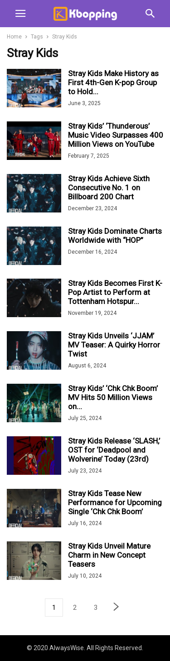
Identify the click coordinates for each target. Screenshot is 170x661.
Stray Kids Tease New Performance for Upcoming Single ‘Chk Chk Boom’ (115, 502)
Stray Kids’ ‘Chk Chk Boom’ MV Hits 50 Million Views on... (113, 397)
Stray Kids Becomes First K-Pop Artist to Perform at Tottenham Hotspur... (115, 292)
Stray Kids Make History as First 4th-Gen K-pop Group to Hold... (113, 82)
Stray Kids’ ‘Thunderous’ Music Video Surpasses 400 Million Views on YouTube (115, 135)
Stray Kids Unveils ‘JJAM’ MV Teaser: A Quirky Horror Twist (114, 344)
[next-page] (116, 607)
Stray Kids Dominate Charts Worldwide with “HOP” (115, 236)
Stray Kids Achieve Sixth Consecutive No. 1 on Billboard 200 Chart (109, 187)
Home (14, 37)
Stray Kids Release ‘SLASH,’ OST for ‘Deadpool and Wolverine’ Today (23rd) (114, 449)
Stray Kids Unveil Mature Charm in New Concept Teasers (109, 555)
